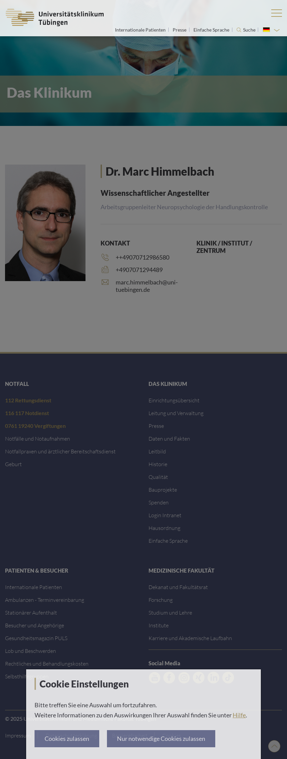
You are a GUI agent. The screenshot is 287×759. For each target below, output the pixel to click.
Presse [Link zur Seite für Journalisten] (180, 30)
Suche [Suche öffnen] (249, 30)
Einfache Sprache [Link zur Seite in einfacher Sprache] (211, 30)
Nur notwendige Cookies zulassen (161, 738)
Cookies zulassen (67, 738)
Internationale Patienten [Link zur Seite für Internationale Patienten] (141, 30)
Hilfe (239, 715)
